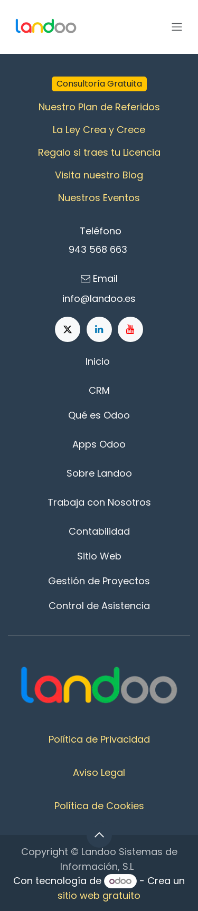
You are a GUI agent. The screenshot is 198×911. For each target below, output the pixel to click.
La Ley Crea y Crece (99, 129)
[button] (99, 835)
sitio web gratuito (99, 895)
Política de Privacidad (99, 739)
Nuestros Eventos (99, 197)
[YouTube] (130, 329)
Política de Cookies (99, 805)
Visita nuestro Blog (99, 175)
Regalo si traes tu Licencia (99, 152)
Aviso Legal (99, 772)
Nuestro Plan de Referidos (99, 106)
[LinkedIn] (99, 329)
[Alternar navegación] (176, 27)
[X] (67, 329)
